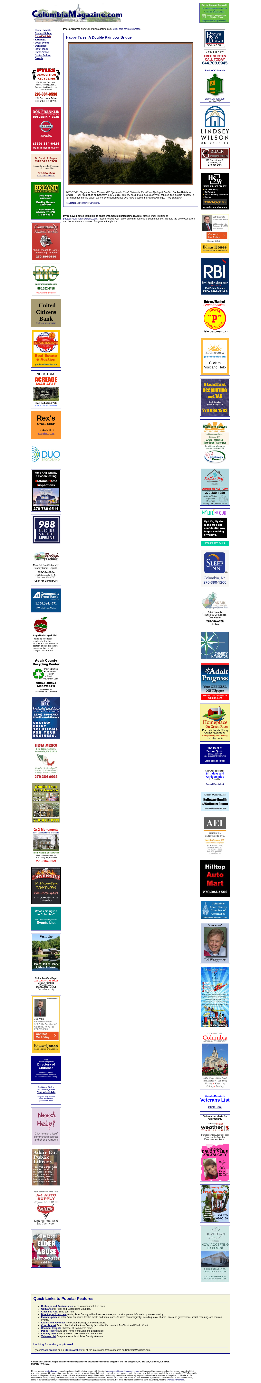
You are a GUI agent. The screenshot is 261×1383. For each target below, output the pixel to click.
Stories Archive (43, 55)
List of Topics (41, 49)
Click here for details (46, 176)
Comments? (95, 203)
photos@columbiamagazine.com (80, 218)
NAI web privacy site (175, 1380)
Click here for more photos (126, 29)
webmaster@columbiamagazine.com (123, 1371)
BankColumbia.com (215, 98)
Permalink (83, 203)
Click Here (215, 1107)
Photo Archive (42, 52)
